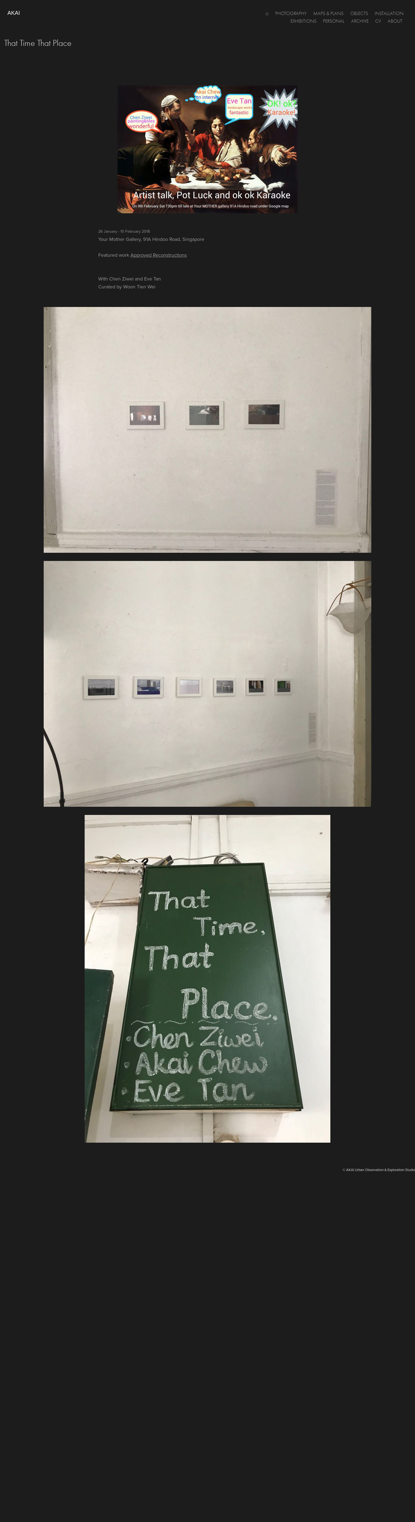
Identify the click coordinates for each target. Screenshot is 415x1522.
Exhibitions (303, 21)
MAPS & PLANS (328, 13)
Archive (360, 21)
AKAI (13, 13)
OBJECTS (359, 13)
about (395, 21)
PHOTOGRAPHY (291, 13)
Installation (389, 13)
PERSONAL (333, 21)
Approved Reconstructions (159, 255)
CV (378, 21)
